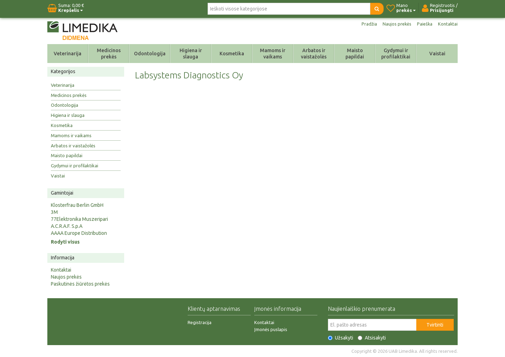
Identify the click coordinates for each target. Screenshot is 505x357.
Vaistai (437, 53)
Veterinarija (67, 53)
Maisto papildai (354, 53)
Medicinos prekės (109, 53)
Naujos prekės (394, 24)
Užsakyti (340, 338)
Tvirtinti (434, 325)
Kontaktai (447, 24)
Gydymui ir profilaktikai (395, 53)
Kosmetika (232, 53)
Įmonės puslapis (270, 329)
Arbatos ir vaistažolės (313, 53)
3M (54, 212)
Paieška (424, 24)
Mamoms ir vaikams (272, 53)
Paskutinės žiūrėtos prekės (80, 284)
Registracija (199, 322)
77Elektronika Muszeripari (79, 219)
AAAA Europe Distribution (79, 233)
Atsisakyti (372, 338)
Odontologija (150, 53)
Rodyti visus (65, 242)
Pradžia (365, 24)
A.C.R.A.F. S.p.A (66, 226)
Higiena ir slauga (191, 53)
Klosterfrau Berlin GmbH (77, 205)
